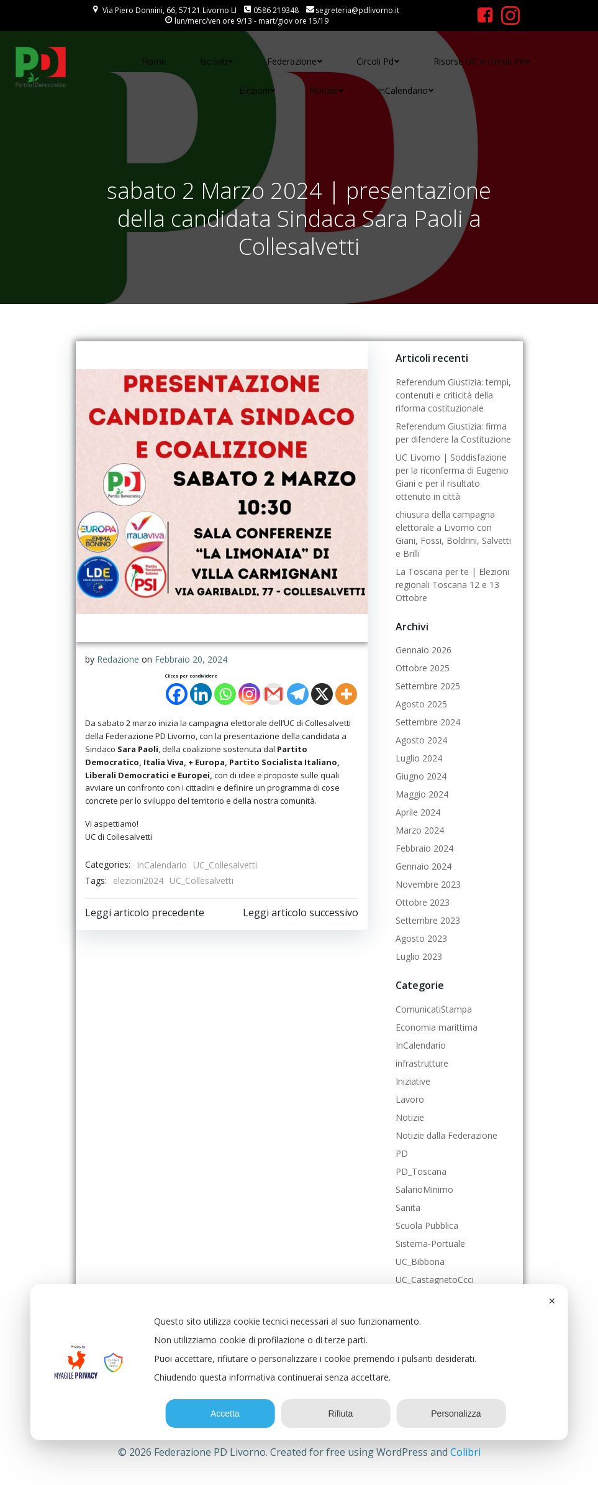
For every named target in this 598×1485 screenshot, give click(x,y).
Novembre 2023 (428, 884)
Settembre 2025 (428, 686)
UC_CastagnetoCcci (435, 1279)
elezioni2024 (138, 880)
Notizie (326, 90)
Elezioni (257, 90)
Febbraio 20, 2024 (191, 659)
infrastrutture (422, 1063)
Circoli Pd (378, 61)
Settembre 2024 (428, 722)
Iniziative (413, 1081)
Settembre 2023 (428, 920)
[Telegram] (298, 694)
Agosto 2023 (421, 938)
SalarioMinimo (424, 1189)
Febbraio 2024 (424, 848)
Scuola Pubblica (427, 1225)
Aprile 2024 (418, 812)
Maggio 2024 (422, 794)
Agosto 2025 (421, 704)
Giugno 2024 (421, 776)
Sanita (408, 1207)
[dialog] (299, 1362)
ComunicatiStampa (434, 1009)
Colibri (465, 1452)
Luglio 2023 (419, 956)
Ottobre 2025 (423, 668)
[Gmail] (273, 694)
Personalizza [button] (451, 1413)
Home (154, 61)
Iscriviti (216, 61)
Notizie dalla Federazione (446, 1135)
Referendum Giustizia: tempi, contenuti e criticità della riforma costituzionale (453, 395)
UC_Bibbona (420, 1261)
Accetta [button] (220, 1413)
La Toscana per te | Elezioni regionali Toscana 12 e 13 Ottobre (452, 585)
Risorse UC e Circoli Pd (482, 61)
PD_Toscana (421, 1171)
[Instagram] (249, 694)
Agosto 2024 (421, 740)
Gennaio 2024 (423, 866)
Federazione (295, 61)
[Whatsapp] (225, 694)
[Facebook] (177, 694)
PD (402, 1153)
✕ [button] (552, 1301)
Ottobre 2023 (423, 902)
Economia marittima (437, 1027)
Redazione (118, 659)
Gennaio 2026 (423, 650)
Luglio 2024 (419, 758)
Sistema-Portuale (430, 1243)
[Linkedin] (201, 694)
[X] (322, 694)
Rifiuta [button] (336, 1413)
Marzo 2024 (420, 830)
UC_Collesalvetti (225, 865)
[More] (346, 694)
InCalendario (406, 90)
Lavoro (410, 1099)
